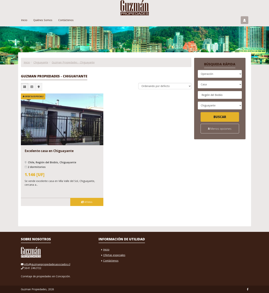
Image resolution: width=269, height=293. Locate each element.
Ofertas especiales (114, 255)
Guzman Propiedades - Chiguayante (73, 62)
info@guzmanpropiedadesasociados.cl (47, 264)
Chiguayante (40, 62)
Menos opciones (219, 128)
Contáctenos (66, 20)
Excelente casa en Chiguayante (49, 151)
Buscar (220, 117)
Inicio (24, 20)
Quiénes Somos (42, 20)
